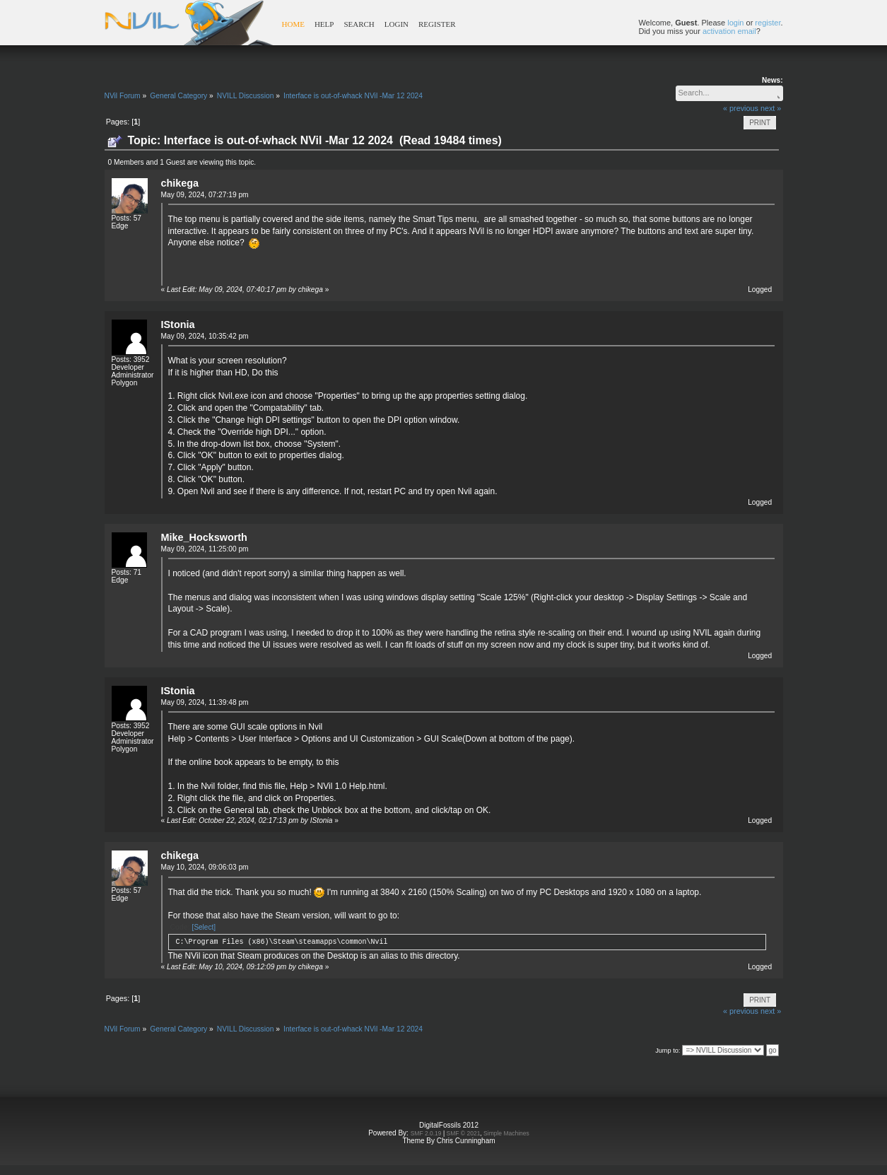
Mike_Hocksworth (204, 537)
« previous (740, 108)
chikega (180, 183)
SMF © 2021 (464, 1133)
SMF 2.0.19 (426, 1133)
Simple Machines (506, 1133)
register (767, 22)
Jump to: (667, 1050)
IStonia (178, 324)
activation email (729, 31)
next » (770, 108)
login (735, 22)
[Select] (204, 927)
